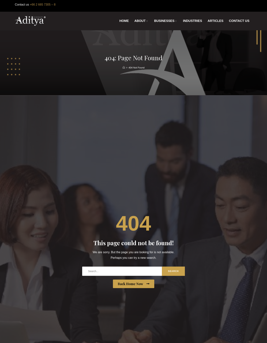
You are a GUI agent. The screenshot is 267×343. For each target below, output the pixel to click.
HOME (124, 21)
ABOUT (140, 21)
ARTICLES (215, 21)
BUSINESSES (165, 21)
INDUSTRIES (192, 21)
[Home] (124, 67)
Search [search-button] (173, 271)
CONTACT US (239, 21)
